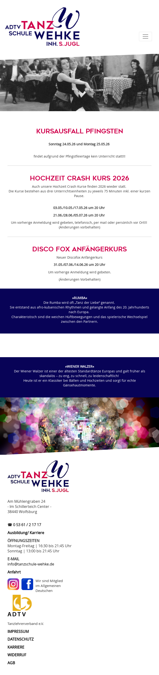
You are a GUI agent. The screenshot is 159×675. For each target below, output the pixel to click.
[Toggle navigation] (145, 36)
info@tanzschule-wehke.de (30, 564)
